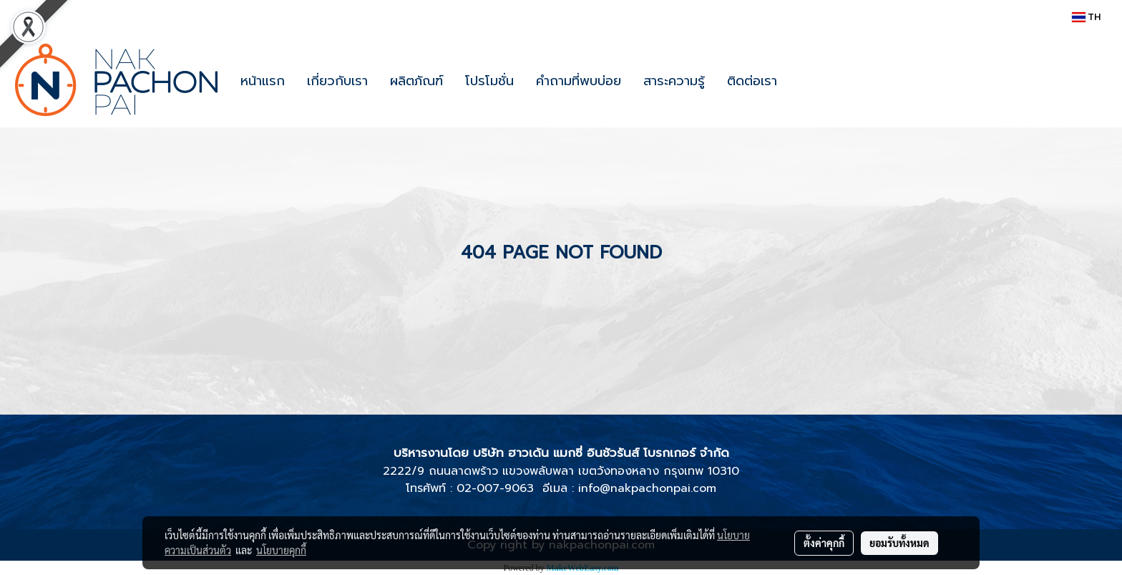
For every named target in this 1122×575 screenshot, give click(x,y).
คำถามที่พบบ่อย (578, 81)
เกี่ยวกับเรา (337, 81)
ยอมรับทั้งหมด (899, 542)
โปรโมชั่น (489, 81)
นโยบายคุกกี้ (281, 549)
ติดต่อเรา (752, 81)
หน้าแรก (262, 81)
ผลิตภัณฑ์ (416, 81)
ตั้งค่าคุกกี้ (824, 542)
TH (1086, 16)
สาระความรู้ (674, 81)
